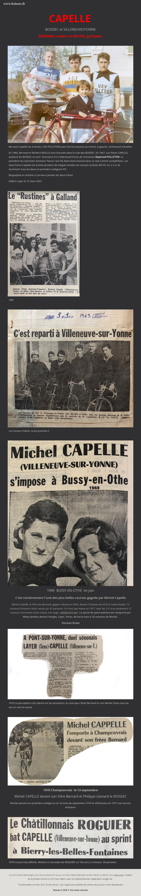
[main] (70, 25)
